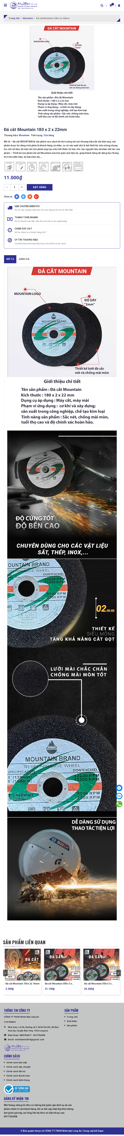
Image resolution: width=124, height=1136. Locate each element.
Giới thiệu (72, 1022)
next (118, 974)
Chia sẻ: (8, 197)
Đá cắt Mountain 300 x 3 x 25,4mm (58, 985)
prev (5, 974)
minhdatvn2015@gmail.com (29, 1041)
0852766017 (25, 1036)
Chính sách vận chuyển (18, 1068)
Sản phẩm (72, 1027)
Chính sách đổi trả (15, 1073)
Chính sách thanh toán (18, 1077)
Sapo (100, 1132)
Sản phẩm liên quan (25, 942)
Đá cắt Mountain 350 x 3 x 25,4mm (97, 985)
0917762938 (39, 1036)
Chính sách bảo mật (16, 1064)
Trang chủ (72, 1018)
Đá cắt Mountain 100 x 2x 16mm (22, 985)
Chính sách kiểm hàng (18, 1081)
